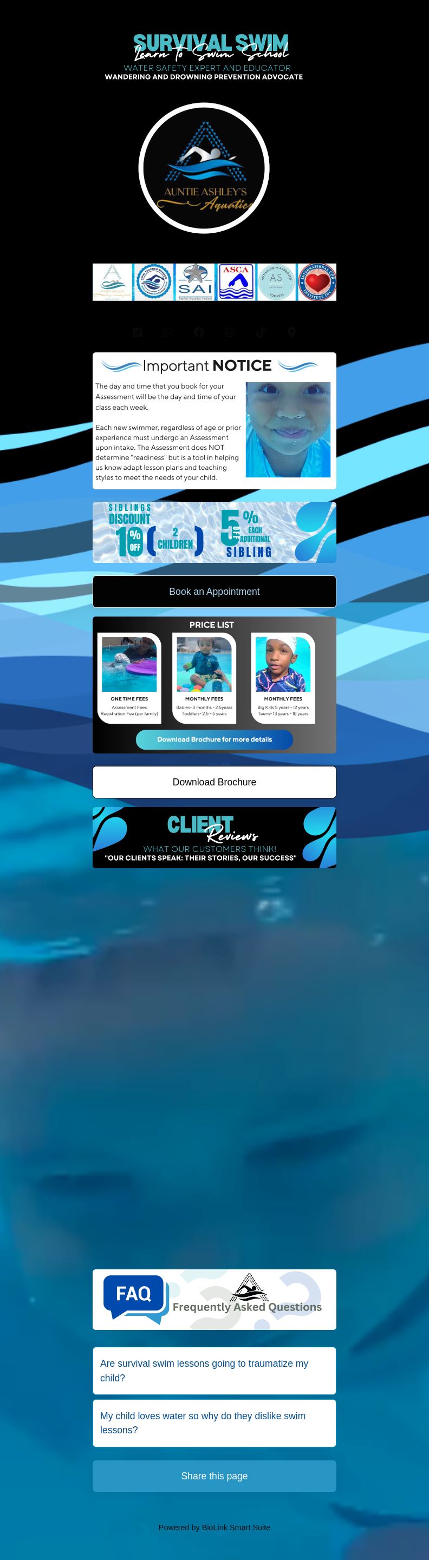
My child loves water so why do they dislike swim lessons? (203, 1423)
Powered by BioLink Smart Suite (214, 1527)
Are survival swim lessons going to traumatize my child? (204, 1370)
